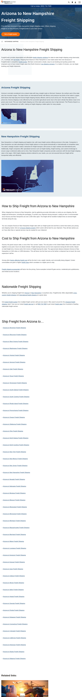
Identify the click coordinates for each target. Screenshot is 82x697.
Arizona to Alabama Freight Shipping (14, 658)
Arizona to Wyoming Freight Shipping (14, 328)
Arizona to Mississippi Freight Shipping (15, 507)
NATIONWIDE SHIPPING (11, 41)
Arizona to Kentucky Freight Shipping (14, 555)
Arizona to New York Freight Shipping (14, 452)
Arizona (27, 293)
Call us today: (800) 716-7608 (41, 6)
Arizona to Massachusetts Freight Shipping (16, 527)
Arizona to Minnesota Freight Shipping (15, 514)
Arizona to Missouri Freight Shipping (14, 500)
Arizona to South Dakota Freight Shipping (16, 390)
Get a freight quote (10, 34)
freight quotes (23, 62)
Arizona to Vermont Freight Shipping (14, 362)
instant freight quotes (11, 302)
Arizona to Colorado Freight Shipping (14, 631)
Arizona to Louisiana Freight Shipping (14, 548)
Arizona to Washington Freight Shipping (15, 348)
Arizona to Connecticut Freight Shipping (15, 624)
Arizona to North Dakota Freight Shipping (15, 438)
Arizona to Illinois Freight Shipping (13, 583)
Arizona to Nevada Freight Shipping (14, 479)
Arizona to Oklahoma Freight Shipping (14, 424)
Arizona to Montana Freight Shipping (14, 493)
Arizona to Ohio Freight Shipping (13, 431)
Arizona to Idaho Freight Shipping (13, 589)
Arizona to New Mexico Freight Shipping (15, 458)
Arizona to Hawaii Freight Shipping (13, 596)
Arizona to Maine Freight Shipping (13, 541)
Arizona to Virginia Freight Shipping (14, 355)
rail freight (16, 59)
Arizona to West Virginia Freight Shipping (15, 341)
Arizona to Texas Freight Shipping (13, 376)
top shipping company (48, 64)
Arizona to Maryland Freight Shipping (14, 534)
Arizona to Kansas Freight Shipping (14, 562)
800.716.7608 (42, 304)
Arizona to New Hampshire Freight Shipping (16, 472)
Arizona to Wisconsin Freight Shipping (14, 334)
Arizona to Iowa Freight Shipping (13, 569)
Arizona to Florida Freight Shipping (13, 610)
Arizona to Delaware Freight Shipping (14, 617)
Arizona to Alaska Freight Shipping (13, 651)
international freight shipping (28, 295)
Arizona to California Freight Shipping (14, 638)
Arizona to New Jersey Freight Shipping (15, 465)
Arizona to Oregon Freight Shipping (14, 417)
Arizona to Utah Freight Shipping (13, 369)
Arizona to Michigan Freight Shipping (14, 520)
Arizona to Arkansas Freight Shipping (14, 645)
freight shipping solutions (40, 57)
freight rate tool (28, 304)
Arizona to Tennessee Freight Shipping (15, 383)
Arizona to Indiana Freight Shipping (14, 576)
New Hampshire (36, 293)
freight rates (58, 304)
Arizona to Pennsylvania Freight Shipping (15, 410)
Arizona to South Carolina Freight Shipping (16, 396)
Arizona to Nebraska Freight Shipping (14, 486)
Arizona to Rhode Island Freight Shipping (15, 403)
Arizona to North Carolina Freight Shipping (16, 445)
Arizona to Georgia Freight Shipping (14, 603)
